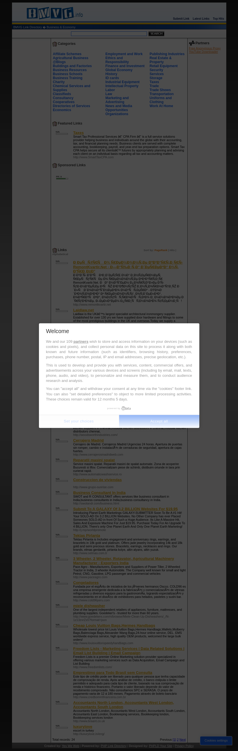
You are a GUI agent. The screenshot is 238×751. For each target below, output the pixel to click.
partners (81, 341)
